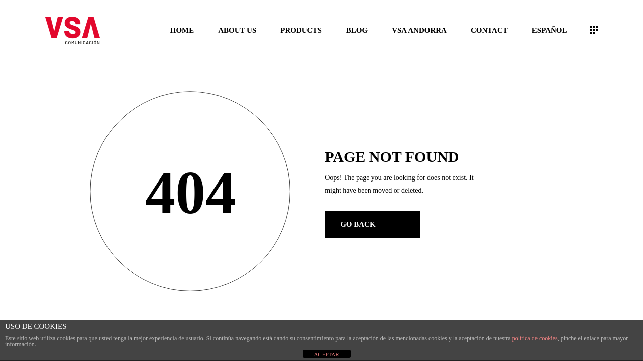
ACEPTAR (326, 354)
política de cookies (535, 338)
